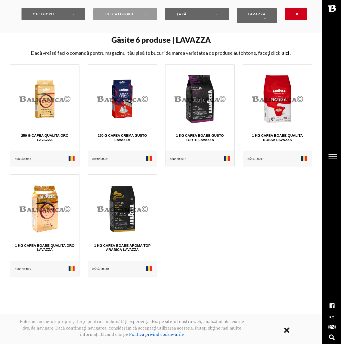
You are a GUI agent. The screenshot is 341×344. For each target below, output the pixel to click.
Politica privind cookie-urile (156, 334)
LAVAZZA (257, 14)
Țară (181, 14)
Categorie (44, 14)
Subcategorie (119, 14)
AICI (285, 53)
